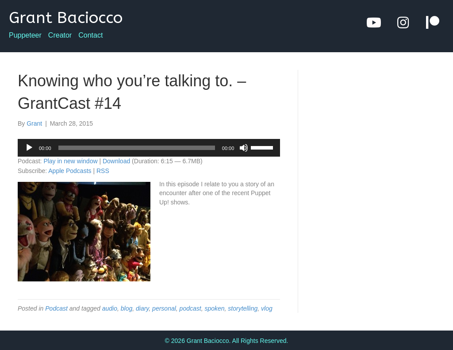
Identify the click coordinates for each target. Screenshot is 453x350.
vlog (267, 308)
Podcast (56, 308)
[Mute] (243, 147)
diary (142, 308)
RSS (102, 170)
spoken (214, 308)
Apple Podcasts (69, 170)
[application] (149, 148)
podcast (190, 308)
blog (126, 308)
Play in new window (70, 161)
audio (109, 308)
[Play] (29, 147)
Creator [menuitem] (60, 35)
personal (164, 308)
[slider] (136, 148)
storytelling (242, 308)
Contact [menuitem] (90, 35)
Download (116, 161)
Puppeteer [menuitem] (25, 35)
